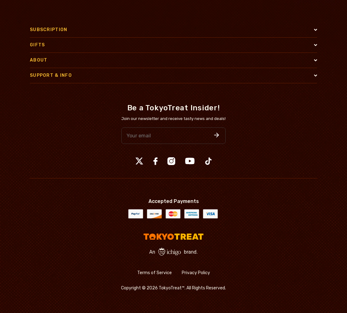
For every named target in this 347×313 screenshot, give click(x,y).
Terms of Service (154, 272)
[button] (216, 135)
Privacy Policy (196, 272)
